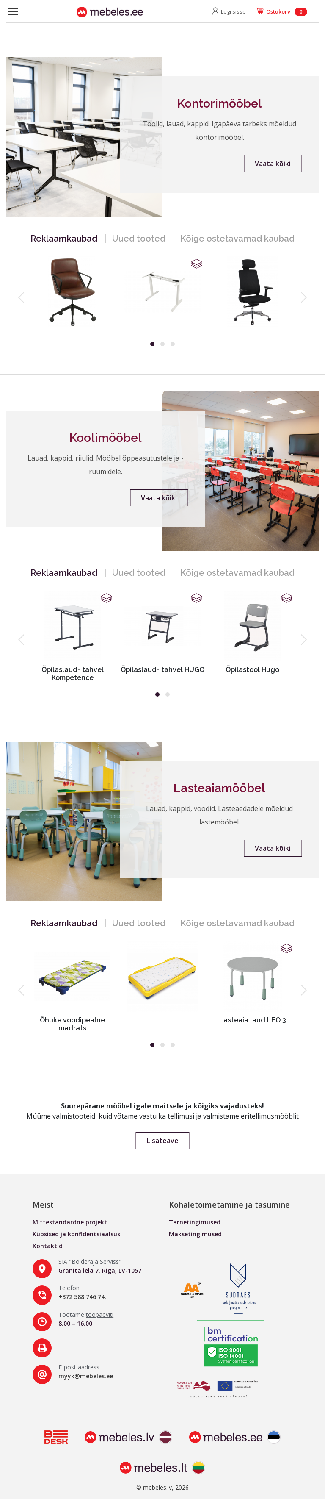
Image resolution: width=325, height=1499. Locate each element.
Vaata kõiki (273, 163)
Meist (43, 1204)
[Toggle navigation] (12, 11)
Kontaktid (48, 1246)
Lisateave (163, 1140)
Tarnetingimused (194, 1222)
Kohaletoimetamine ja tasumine (229, 1204)
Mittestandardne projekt (70, 1222)
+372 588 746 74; (82, 1297)
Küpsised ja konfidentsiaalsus (76, 1234)
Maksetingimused (195, 1234)
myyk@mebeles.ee (85, 1376)
